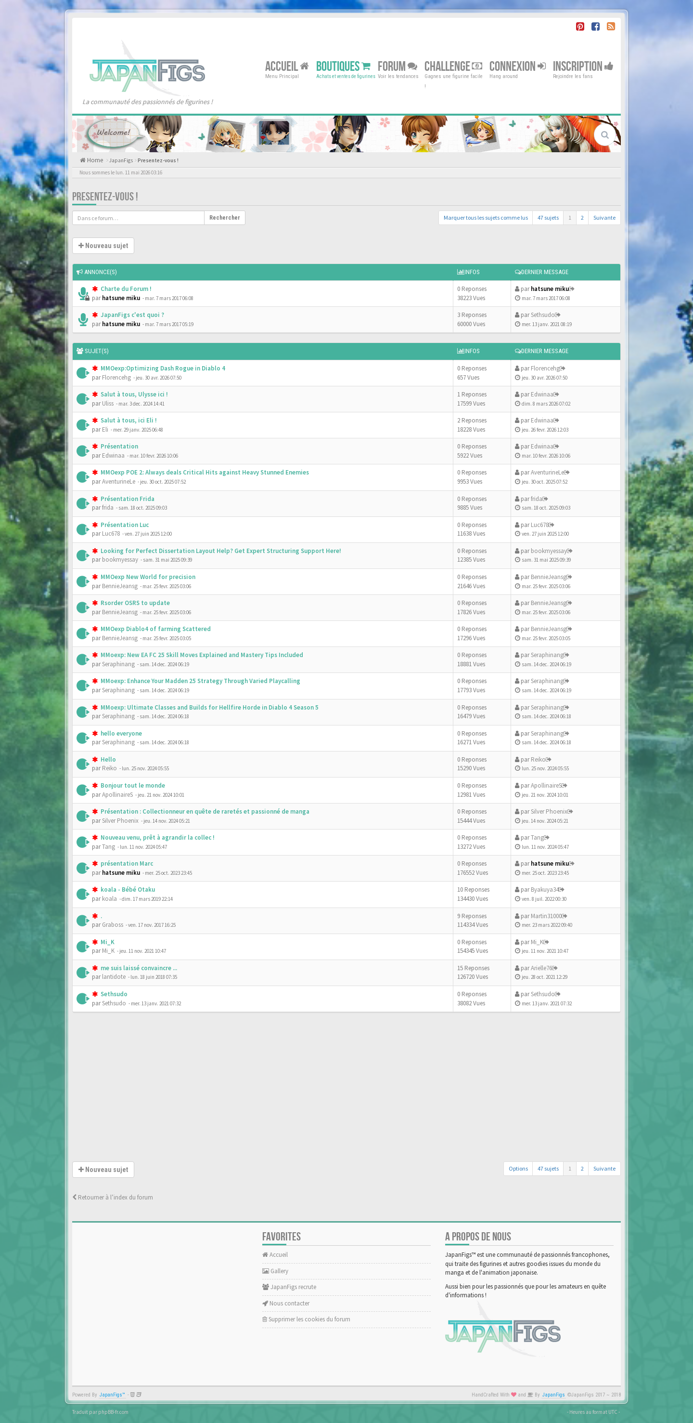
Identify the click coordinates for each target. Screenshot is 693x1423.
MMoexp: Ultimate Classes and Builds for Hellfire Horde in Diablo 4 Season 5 (209, 707)
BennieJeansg (120, 586)
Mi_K (107, 942)
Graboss (112, 925)
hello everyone (120, 733)
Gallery (275, 1271)
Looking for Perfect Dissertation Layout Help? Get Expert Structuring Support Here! (220, 551)
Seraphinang (118, 664)
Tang (108, 847)
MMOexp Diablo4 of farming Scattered (155, 629)
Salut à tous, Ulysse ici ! (133, 394)
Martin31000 (546, 916)
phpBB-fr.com (113, 1412)
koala (109, 899)
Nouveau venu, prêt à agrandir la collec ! (157, 837)
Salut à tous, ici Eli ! (128, 420)
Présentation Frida (126, 499)
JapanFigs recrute (289, 1287)
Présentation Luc (124, 525)
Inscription (583, 66)
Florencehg (116, 377)
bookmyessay (120, 559)
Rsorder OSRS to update (134, 603)
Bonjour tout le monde (132, 785)
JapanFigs (121, 160)
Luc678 (111, 533)
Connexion (517, 66)
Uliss (108, 403)
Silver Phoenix (120, 821)
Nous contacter (285, 1303)
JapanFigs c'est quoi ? (131, 315)
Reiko (109, 768)
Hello (107, 759)
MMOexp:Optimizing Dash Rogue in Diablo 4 (162, 368)
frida (108, 507)
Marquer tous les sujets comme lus (486, 217)
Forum (397, 66)
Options (518, 1168)
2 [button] (582, 217)
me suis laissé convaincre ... (138, 968)
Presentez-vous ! (158, 160)
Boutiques (343, 66)
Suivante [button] (604, 217)
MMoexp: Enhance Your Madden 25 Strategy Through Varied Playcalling (199, 681)
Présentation (118, 446)
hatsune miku (121, 298)
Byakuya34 (545, 889)
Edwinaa (542, 394)
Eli (105, 429)
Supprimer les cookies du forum (306, 1319)
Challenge (453, 66)
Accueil (287, 66)
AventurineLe (118, 481)
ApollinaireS (117, 795)
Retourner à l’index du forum (112, 1197)
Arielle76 (541, 968)
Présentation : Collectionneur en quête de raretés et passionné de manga (204, 811)
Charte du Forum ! (125, 289)
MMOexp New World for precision (147, 577)
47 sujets (548, 217)
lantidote (114, 977)
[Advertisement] (346, 1089)
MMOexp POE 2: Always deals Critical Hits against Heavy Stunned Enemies (204, 472)
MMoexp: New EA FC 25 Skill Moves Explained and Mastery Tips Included (201, 655)
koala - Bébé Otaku (127, 889)
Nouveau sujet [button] (103, 246)
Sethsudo (543, 315)
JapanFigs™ (112, 1395)
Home (94, 160)
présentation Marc (126, 863)
